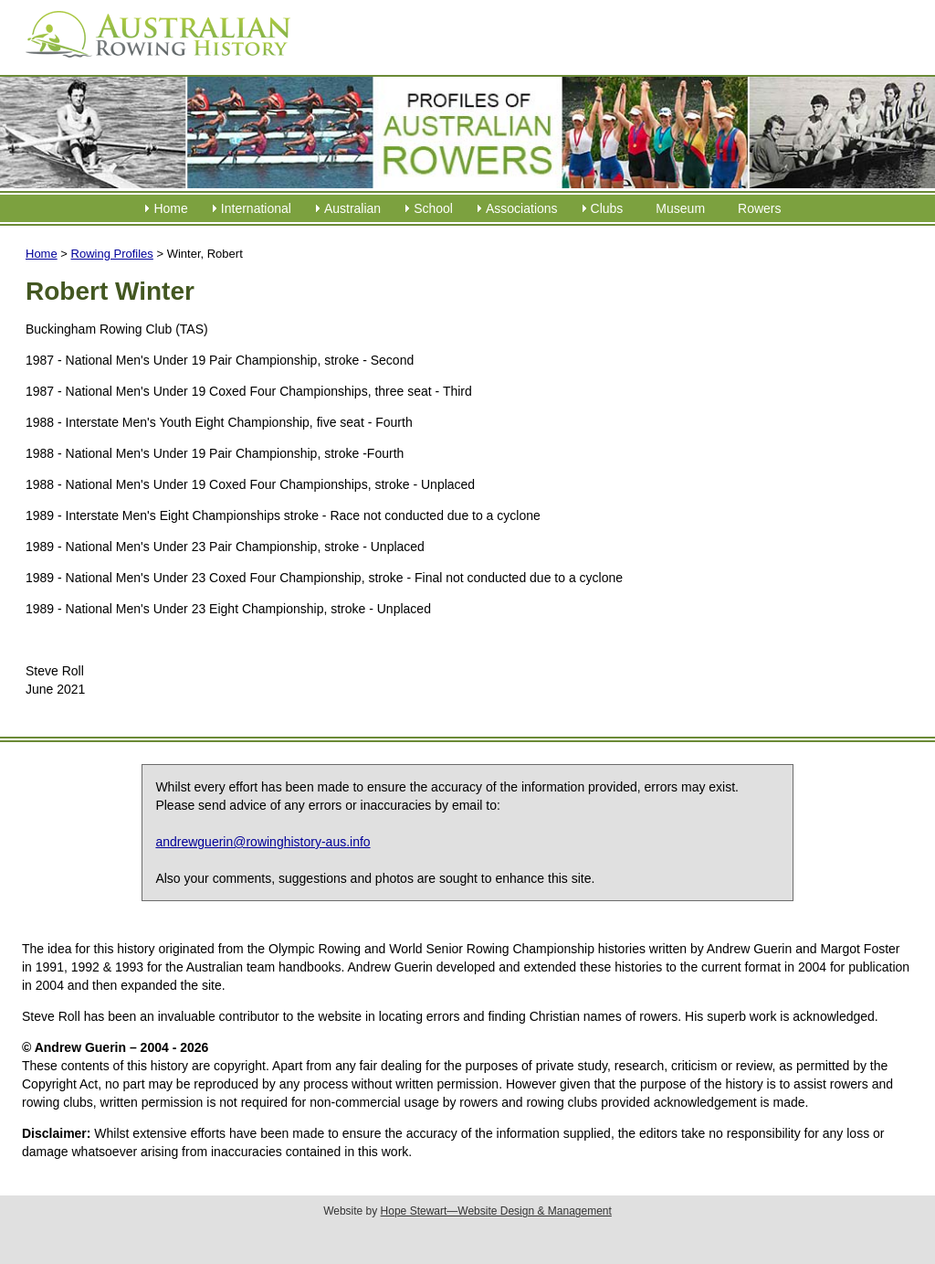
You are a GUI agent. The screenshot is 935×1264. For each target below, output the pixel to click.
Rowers (759, 208)
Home (170, 208)
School (433, 208)
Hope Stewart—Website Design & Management (496, 1211)
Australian (352, 208)
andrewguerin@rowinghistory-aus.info (262, 841)
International (256, 208)
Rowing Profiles (112, 253)
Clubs (607, 208)
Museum (680, 208)
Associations (522, 208)
